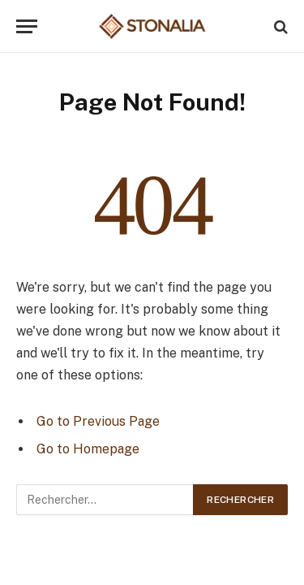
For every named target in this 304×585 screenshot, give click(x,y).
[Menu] (26, 26)
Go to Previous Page (98, 421)
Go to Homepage (87, 449)
